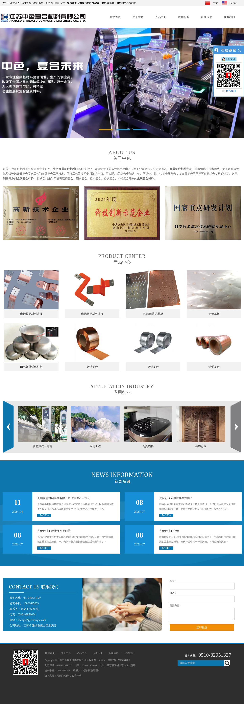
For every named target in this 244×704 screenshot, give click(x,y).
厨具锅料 (148, 446)
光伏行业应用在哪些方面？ (176, 498)
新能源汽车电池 (42, 446)
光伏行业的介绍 (169, 530)
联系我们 (229, 17)
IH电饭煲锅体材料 (31, 366)
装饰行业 (200, 446)
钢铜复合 (92, 366)
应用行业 (183, 17)
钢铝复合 (153, 366)
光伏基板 (214, 313)
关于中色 (138, 17)
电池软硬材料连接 (31, 313)
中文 (215, 3)
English (233, 3)
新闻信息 (206, 17)
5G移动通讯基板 (153, 313)
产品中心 (160, 17)
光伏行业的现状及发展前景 (54, 530)
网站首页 (115, 17)
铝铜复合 (214, 366)
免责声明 (77, 675)
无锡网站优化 (64, 675)
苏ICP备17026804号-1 (119, 660)
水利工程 (95, 446)
